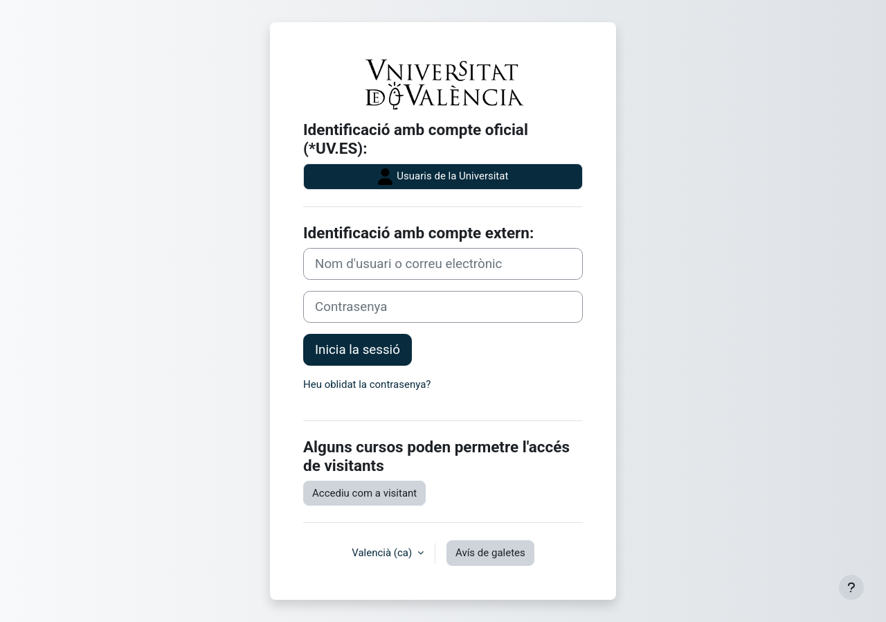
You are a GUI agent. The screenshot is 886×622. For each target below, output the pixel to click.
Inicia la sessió (357, 349)
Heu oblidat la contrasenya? (367, 384)
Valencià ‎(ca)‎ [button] (383, 553)
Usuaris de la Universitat (443, 176)
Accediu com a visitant (364, 493)
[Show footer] (851, 587)
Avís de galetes (490, 553)
